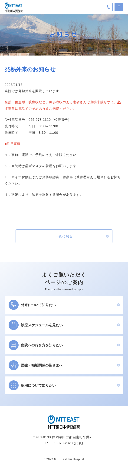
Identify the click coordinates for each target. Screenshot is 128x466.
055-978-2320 (62, 443)
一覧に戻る (64, 236)
